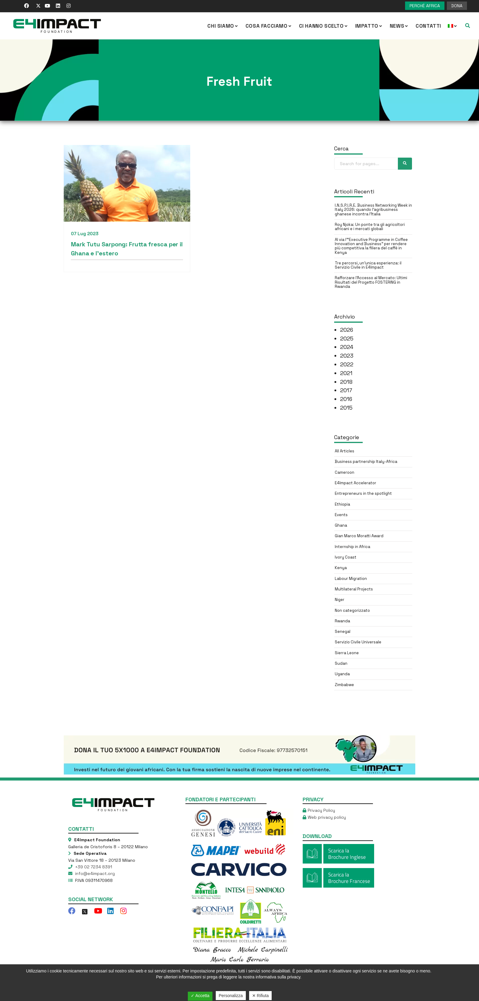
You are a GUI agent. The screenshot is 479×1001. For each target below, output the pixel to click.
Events (341, 514)
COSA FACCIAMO (269, 26)
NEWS (399, 26)
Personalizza (231, 995)
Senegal (342, 631)
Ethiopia (342, 504)
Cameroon (344, 472)
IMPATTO (369, 26)
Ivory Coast (345, 557)
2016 (346, 399)
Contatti (428, 26)
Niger (339, 599)
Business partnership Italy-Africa (366, 461)
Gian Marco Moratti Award (359, 535)
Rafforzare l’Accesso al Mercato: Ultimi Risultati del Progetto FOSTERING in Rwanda (371, 282)
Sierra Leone (347, 652)
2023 (346, 355)
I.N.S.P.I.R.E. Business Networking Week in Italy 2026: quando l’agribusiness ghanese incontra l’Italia (373, 210)
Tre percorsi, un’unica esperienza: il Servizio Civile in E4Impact (368, 265)
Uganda (342, 673)
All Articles (344, 451)
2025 (346, 338)
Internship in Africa (352, 546)
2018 (346, 381)
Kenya (341, 567)
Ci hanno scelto (324, 26)
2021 (346, 373)
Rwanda (342, 621)
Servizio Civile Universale (358, 642)
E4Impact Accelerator (355, 482)
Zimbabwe (344, 684)
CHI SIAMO (223, 26)
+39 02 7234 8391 (93, 867)
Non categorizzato (352, 610)
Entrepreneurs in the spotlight (363, 493)
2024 (346, 346)
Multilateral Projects (354, 589)
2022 (346, 364)
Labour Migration (351, 578)
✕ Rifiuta (260, 995)
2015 (346, 407)
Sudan (341, 663)
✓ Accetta (200, 995)
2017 (346, 390)
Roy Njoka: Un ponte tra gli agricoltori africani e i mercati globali (370, 226)
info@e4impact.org (94, 873)
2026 (346, 329)
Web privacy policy (327, 817)
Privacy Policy (321, 810)
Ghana (341, 525)
